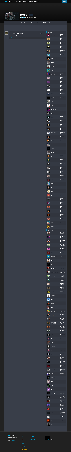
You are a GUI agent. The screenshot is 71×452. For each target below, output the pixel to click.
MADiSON (24, 15)
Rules (23, 439)
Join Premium (24, 449)
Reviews (35, 1)
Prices (32, 17)
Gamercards (25, 1)
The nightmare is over (17, 33)
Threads (32, 436)
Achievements (23, 17)
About (23, 440)
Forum (35, 17)
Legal (23, 443)
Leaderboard (30, 1)
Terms (23, 447)
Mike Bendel (14, 439)
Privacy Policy (24, 446)
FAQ (22, 436)
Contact (23, 442)
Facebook (33, 439)
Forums (20, 1)
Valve (17, 441)
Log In (64, 1)
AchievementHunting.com (35, 440)
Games (17, 1)
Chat (38, 1)
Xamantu (13, 440)
